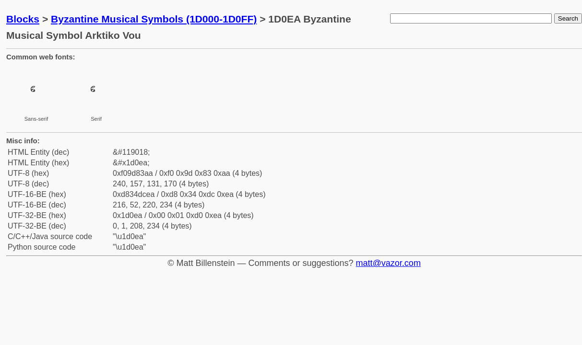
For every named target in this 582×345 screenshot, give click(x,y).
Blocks (22, 18)
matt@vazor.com (388, 263)
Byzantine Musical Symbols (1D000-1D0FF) (154, 18)
